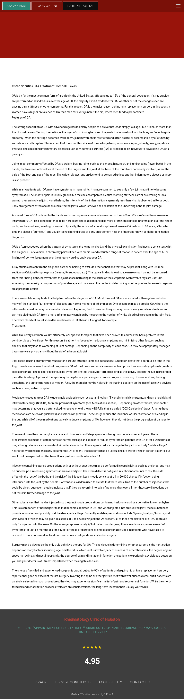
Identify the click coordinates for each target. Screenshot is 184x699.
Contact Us (141, 682)
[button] (178, 6)
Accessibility (110, 682)
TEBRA (108, 694)
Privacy (39, 682)
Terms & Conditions (72, 682)
